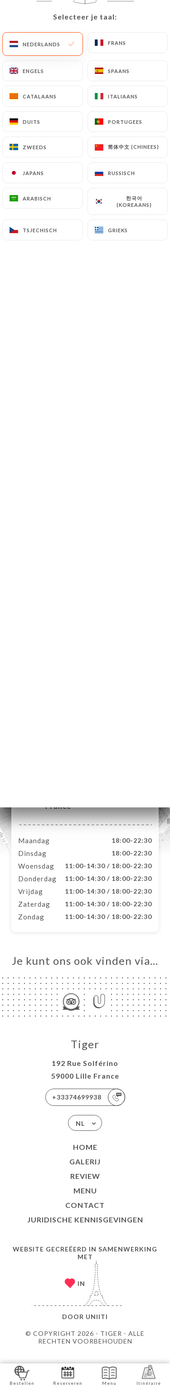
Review (85, 1185)
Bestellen (22, 1375)
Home (85, 1156)
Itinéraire (148, 1375)
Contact (85, 1214)
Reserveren (68, 1375)
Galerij (85, 1171)
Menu (85, 1200)
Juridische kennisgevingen (85, 1229)
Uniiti (97, 1326)
